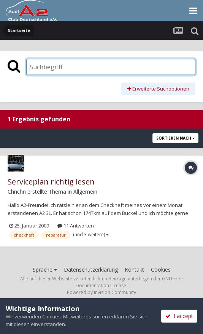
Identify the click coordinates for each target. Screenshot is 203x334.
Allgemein (85, 191)
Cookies (161, 269)
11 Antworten (75, 225)
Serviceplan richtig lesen (51, 182)
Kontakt (134, 269)
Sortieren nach (175, 138)
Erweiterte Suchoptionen (158, 88)
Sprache (45, 269)
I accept (179, 316)
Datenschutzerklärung (91, 269)
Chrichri (17, 191)
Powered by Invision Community (101, 292)
